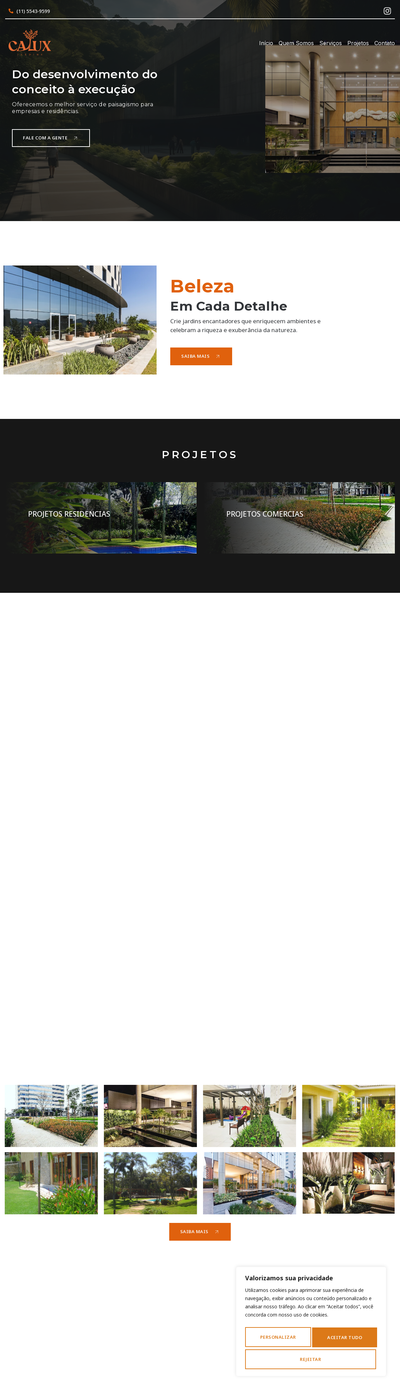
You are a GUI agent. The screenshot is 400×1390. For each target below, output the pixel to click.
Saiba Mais (201, 356)
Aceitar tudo (311, 1359)
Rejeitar (346, 1339)
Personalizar (280, 1339)
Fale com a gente (52, 137)
